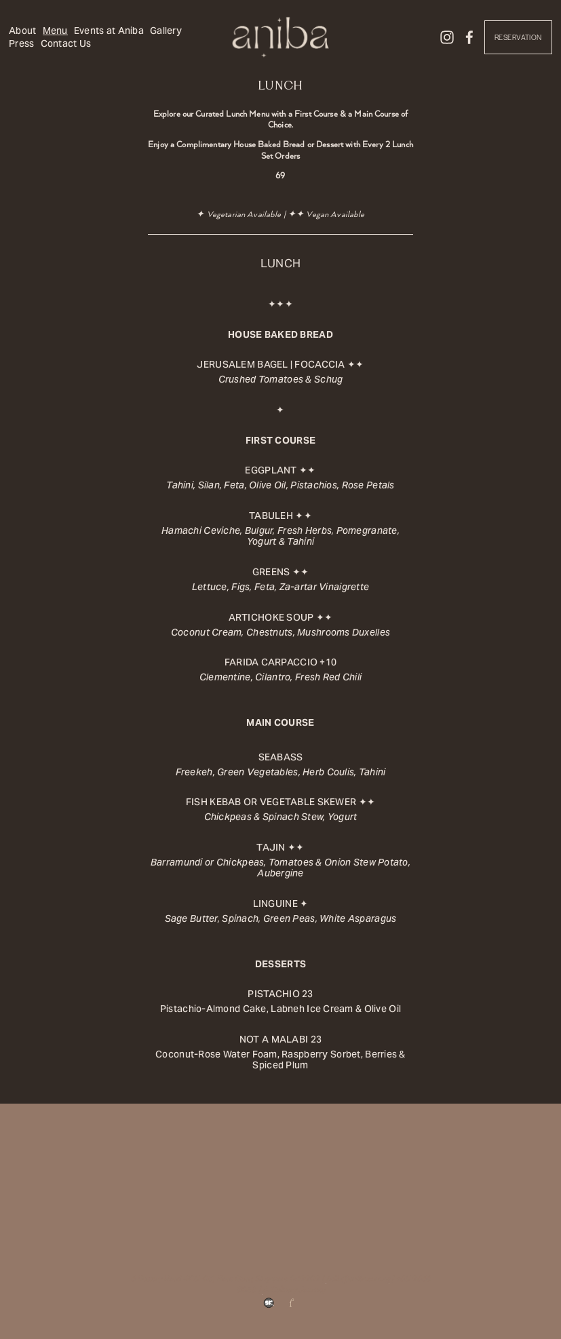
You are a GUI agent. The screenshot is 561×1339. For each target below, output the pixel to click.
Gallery (27, 45)
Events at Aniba (111, 32)
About (25, 32)
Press (62, 45)
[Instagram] (445, 39)
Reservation (515, 39)
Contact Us (106, 45)
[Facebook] (467, 39)
